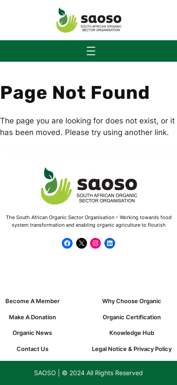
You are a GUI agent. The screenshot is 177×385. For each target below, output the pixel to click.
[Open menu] (91, 51)
